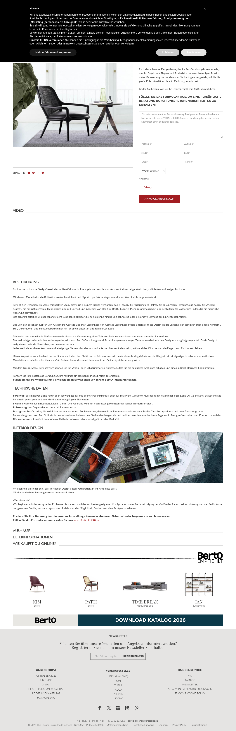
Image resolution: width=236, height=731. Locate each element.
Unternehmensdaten (117, 725)
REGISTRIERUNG (133, 656)
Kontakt (46, 684)
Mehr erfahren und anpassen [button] (53, 52)
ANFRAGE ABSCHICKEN (159, 199)
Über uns (46, 680)
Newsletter (190, 684)
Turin (118, 685)
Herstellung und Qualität (46, 689)
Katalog (190, 680)
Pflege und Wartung (46, 693)
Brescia (118, 694)
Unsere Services (46, 676)
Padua (118, 690)
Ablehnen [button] (168, 52)
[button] (118, 210)
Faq (190, 676)
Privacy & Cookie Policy (190, 693)
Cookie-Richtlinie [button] (100, 22)
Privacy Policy (179, 725)
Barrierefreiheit (199, 725)
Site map (163, 725)
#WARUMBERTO (46, 698)
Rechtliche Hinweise (143, 725)
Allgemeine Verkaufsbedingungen (190, 689)
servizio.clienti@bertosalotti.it (143, 721)
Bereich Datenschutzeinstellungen (85, 43)
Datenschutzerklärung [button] (135, 14)
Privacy (148, 187)
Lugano (118, 698)
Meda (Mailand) (118, 676)
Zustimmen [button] (194, 52)
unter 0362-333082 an (87, 520)
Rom (118, 681)
